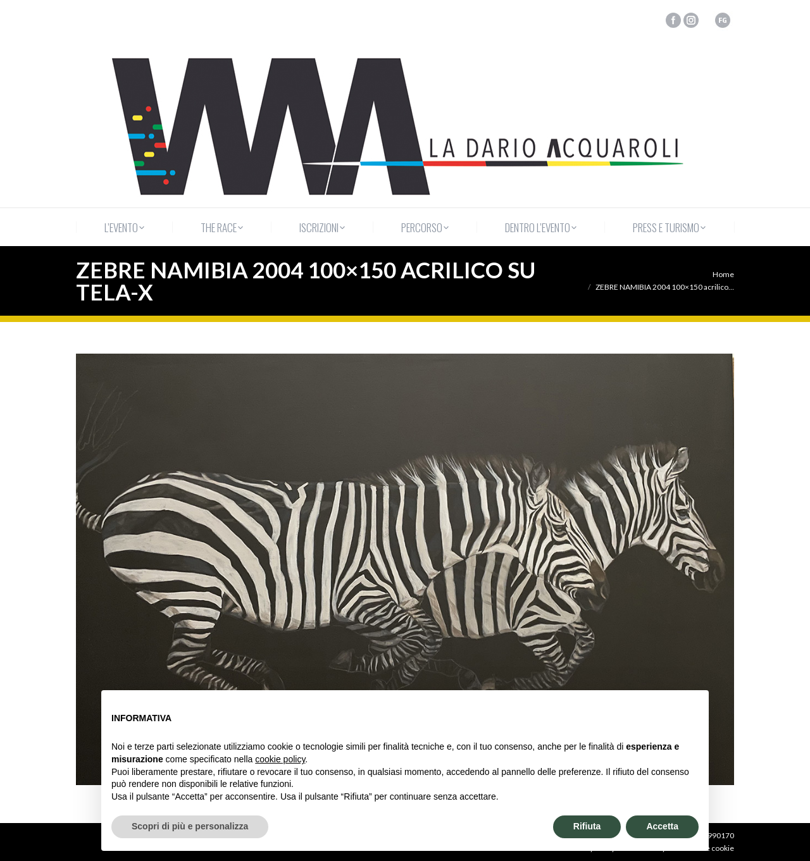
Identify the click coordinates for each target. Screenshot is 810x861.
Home (723, 274)
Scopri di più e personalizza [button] (190, 826)
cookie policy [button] (280, 759)
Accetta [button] (662, 826)
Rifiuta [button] (587, 826)
